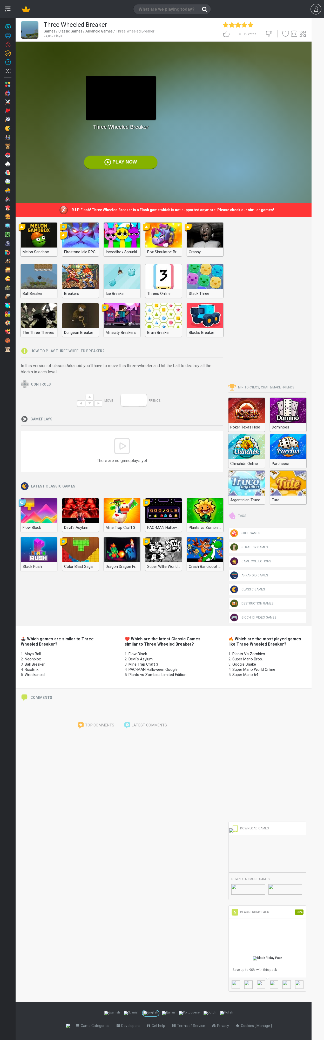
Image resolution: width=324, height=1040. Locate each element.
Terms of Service (189, 1026)
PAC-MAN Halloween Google (153, 669)
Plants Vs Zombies (248, 654)
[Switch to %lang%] (112, 1013)
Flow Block (138, 654)
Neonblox (33, 659)
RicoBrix (31, 669)
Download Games (250, 828)
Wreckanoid (35, 674)
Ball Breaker (35, 664)
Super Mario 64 (245, 674)
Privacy (221, 1026)
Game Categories (93, 1026)
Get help (157, 1026)
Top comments (95, 725)
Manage (265, 1026)
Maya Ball (33, 654)
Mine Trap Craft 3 (143, 664)
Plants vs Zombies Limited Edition (157, 674)
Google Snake (244, 664)
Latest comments (145, 725)
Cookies (246, 1026)
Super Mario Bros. (247, 659)
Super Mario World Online (253, 669)
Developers (129, 1026)
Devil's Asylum (141, 659)
